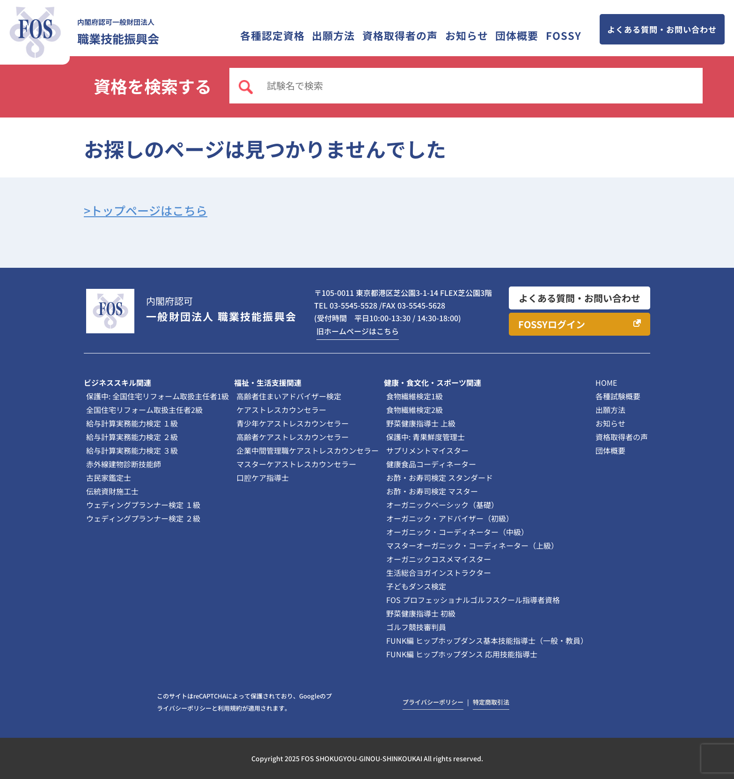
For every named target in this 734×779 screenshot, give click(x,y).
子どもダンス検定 (416, 586)
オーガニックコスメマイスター (438, 559)
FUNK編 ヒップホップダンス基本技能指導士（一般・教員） (487, 640)
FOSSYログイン (551, 324)
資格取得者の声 (400, 35)
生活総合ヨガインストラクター (438, 572)
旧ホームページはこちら (357, 331)
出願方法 (333, 35)
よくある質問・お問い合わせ (662, 29)
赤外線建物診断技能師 (123, 464)
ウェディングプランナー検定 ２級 (143, 518)
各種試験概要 (617, 396)
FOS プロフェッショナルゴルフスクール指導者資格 (473, 599)
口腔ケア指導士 (262, 477)
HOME (606, 382)
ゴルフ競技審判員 (416, 626)
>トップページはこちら (145, 210)
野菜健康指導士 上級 (420, 423)
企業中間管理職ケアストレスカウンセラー (307, 450)
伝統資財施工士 (112, 491)
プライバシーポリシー (433, 702)
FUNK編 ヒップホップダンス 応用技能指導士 (461, 654)
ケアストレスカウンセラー (281, 409)
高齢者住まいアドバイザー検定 (288, 396)
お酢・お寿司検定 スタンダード (439, 477)
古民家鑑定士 (108, 477)
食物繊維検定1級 (414, 396)
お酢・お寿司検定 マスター (432, 491)
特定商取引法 (491, 702)
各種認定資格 (272, 35)
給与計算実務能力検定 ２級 (132, 436)
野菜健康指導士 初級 (420, 613)
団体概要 (516, 35)
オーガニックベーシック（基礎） (442, 504)
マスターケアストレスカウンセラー (296, 464)
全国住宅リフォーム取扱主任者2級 (144, 409)
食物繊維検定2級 (414, 409)
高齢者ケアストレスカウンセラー (292, 436)
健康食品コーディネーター (431, 464)
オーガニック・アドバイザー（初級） (450, 518)
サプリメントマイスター (427, 450)
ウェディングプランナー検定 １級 (143, 504)
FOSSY (563, 35)
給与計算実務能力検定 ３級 (132, 450)
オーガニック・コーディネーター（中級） (457, 531)
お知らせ (466, 35)
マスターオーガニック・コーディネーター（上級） (472, 545)
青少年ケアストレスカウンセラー (292, 423)
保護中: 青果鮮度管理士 (425, 436)
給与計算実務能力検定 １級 (132, 423)
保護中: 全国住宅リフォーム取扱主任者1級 (157, 396)
